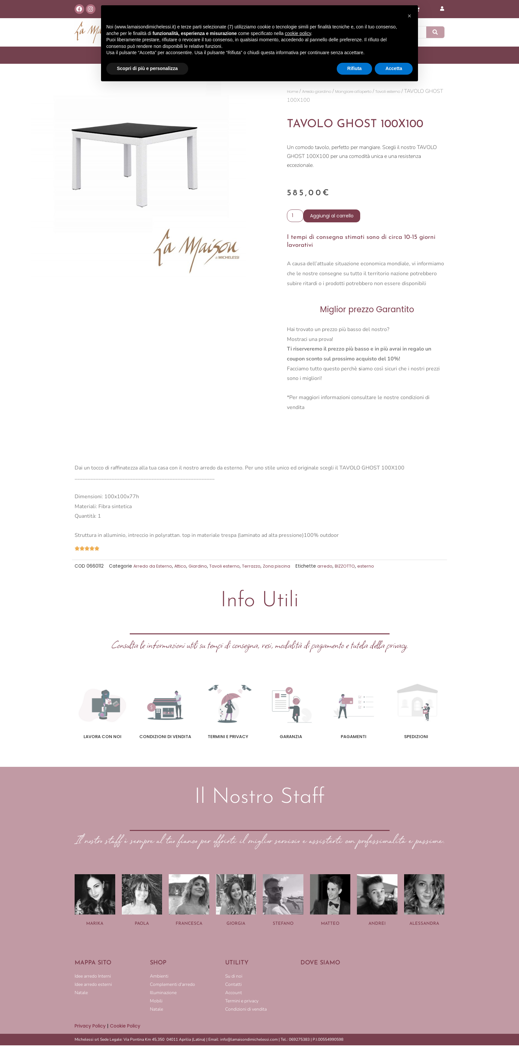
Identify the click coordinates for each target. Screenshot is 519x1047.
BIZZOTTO (352, 568)
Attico (183, 568)
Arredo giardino (326, 91)
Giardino (201, 568)
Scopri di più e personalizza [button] (147, 68)
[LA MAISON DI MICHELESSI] (372, 995)
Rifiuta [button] (354, 68)
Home (294, 91)
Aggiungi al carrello (333, 217)
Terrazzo (257, 568)
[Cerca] (435, 32)
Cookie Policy (127, 1027)
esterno (374, 568)
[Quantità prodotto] (296, 217)
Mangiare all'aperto (376, 91)
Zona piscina (283, 568)
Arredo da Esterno (153, 568)
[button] (409, 16)
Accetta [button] (393, 68)
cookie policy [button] (298, 33)
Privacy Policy (91, 1027)
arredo (332, 568)
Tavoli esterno (229, 568)
